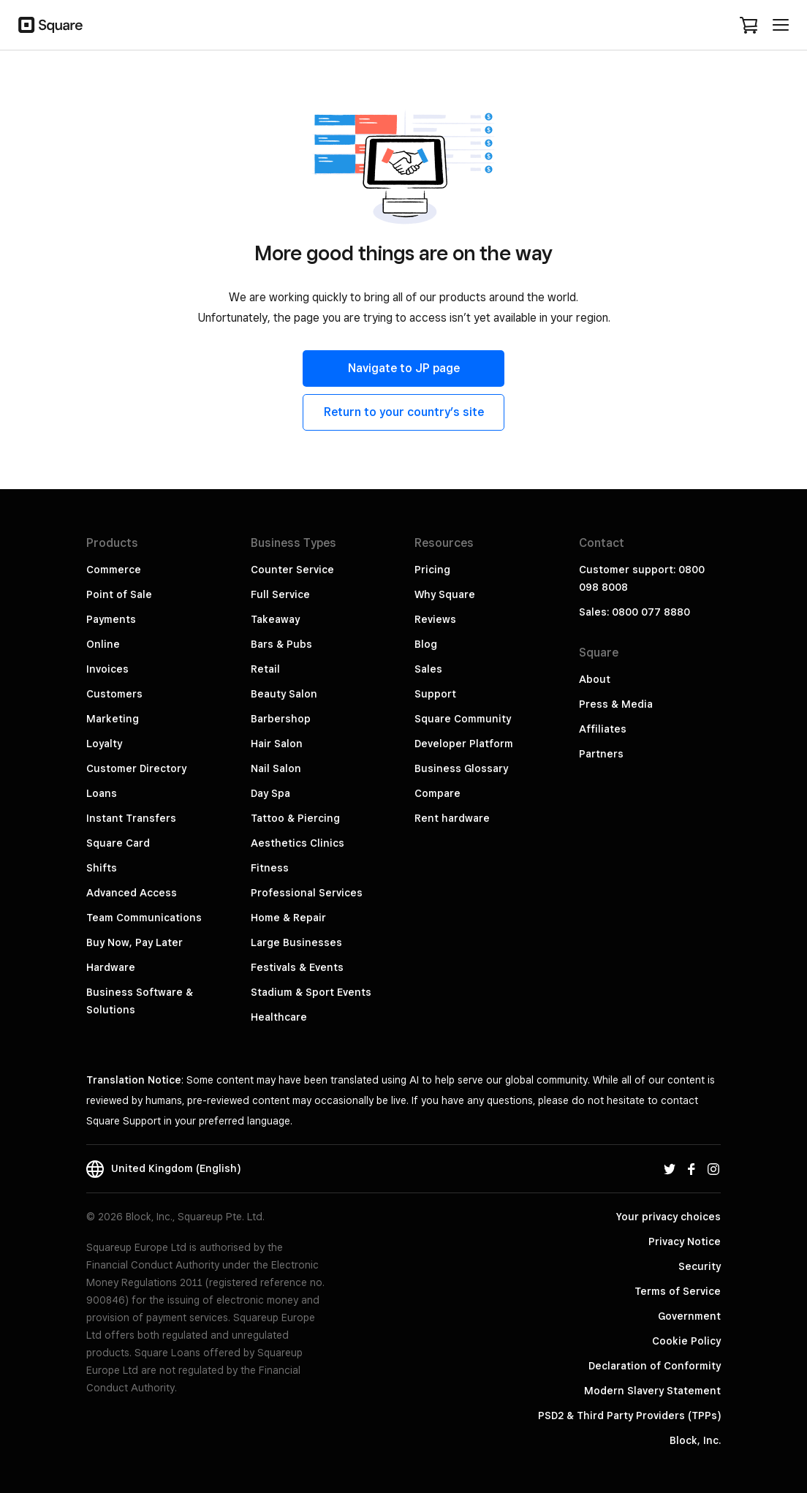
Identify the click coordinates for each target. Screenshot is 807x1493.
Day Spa (270, 793)
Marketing (112, 719)
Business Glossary (461, 768)
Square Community (462, 719)
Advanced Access (131, 893)
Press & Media (616, 704)
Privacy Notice (684, 1241)
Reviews (435, 619)
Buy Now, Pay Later (134, 942)
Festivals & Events (297, 967)
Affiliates (602, 729)
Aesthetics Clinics (297, 843)
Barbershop (281, 719)
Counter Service (292, 569)
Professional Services (307, 893)
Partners (601, 754)
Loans (101, 793)
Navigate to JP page (404, 368)
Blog (425, 644)
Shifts (101, 868)
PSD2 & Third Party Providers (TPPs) (629, 1415)
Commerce (113, 569)
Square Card (118, 843)
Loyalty (104, 743)
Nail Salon (276, 768)
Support (435, 694)
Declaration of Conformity (654, 1366)
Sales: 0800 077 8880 (634, 612)
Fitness (270, 868)
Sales (428, 669)
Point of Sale (119, 594)
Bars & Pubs (281, 644)
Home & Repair (288, 917)
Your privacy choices (668, 1216)
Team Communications (144, 917)
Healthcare (279, 1017)
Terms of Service (677, 1291)
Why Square (444, 594)
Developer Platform (463, 743)
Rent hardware (452, 818)
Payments (111, 619)
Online (103, 644)
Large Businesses (296, 942)
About (594, 679)
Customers (114, 694)
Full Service (280, 594)
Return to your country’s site (404, 412)
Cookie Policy (686, 1341)
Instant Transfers (131, 818)
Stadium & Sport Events (311, 992)
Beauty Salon (284, 694)
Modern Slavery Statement (652, 1390)
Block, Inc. (695, 1440)
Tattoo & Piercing (295, 818)
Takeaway (275, 619)
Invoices (107, 669)
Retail (265, 669)
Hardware (110, 967)
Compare (437, 793)
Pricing (432, 569)
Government (689, 1316)
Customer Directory (136, 768)
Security (699, 1266)
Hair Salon (277, 743)
